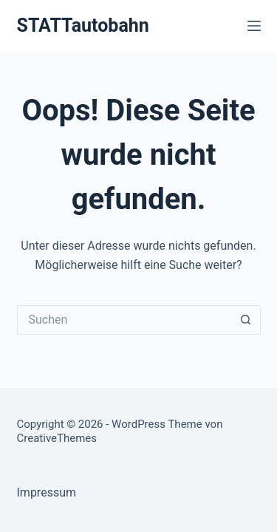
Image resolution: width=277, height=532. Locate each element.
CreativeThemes (57, 438)
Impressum (47, 492)
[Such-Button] (246, 320)
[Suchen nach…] (124, 320)
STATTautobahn (83, 25)
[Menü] (254, 26)
